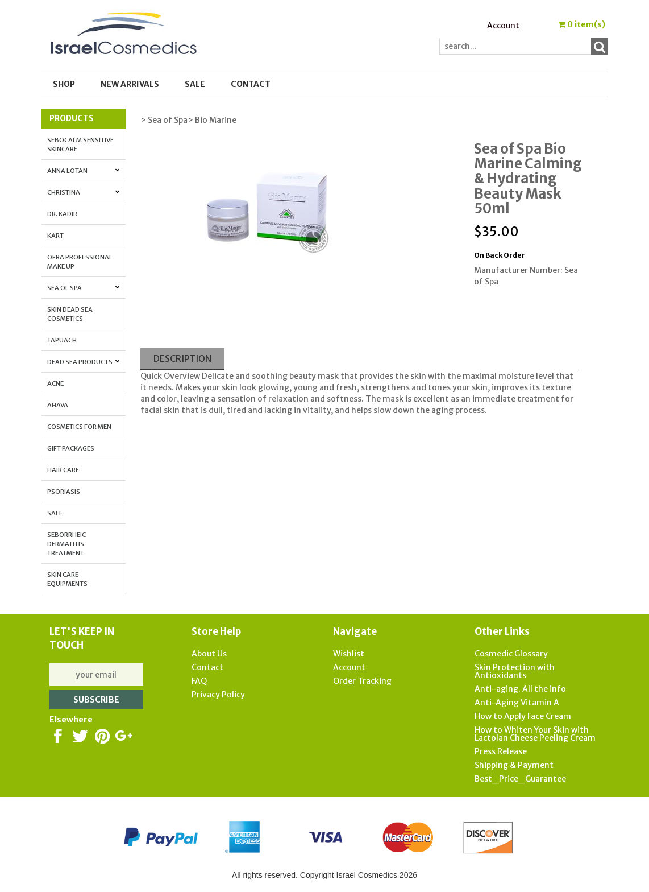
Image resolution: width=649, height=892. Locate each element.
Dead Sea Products (83, 362)
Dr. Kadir (62, 214)
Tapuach (62, 340)
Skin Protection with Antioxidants (515, 671)
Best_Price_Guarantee (520, 779)
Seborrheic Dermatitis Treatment (66, 544)
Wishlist (348, 654)
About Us (209, 654)
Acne (55, 383)
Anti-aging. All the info (520, 689)
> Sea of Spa (164, 120)
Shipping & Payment (514, 765)
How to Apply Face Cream (523, 716)
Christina (83, 192)
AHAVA (57, 405)
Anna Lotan (83, 171)
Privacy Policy (218, 694)
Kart (55, 235)
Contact (251, 84)
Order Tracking (362, 681)
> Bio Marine (212, 120)
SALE (195, 84)
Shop (64, 84)
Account (503, 25)
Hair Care (63, 470)
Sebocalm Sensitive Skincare (80, 144)
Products (71, 118)
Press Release (501, 751)
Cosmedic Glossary (511, 654)
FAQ (199, 681)
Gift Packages (70, 448)
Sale (55, 513)
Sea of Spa (83, 288)
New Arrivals (130, 84)
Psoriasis (63, 491)
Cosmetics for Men (79, 427)
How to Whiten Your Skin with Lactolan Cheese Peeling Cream (535, 734)
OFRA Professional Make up (80, 261)
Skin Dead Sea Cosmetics (70, 314)
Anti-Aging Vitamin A (517, 702)
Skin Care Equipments (67, 579)
